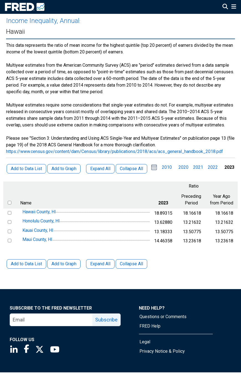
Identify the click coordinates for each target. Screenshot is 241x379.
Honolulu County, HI (41, 221)
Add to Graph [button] (63, 168)
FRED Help (149, 326)
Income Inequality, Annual (42, 21)
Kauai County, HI (37, 230)
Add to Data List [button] (26, 168)
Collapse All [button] (131, 168)
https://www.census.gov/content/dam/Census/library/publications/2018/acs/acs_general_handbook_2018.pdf (114, 151)
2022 (213, 167)
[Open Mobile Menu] (233, 7)
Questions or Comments (162, 316)
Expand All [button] (100, 168)
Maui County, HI (37, 239)
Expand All (100, 263)
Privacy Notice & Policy (162, 351)
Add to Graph (63, 263)
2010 (167, 167)
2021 (198, 167)
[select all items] (9, 202)
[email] (51, 320)
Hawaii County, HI (39, 211)
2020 (183, 167)
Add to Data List (26, 263)
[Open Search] (225, 7)
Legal (144, 341)
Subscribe (106, 320)
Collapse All (131, 263)
